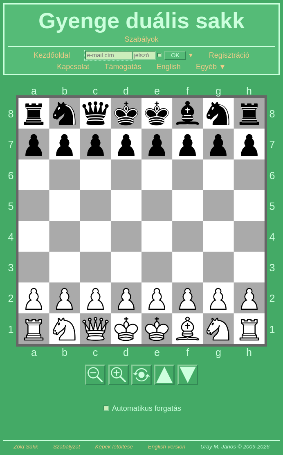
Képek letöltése (114, 447)
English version (167, 447)
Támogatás (122, 67)
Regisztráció (229, 55)
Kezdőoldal (52, 55)
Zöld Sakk (25, 447)
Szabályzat (66, 447)
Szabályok (141, 39)
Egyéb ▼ (211, 67)
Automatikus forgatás (142, 408)
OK (175, 55)
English (169, 67)
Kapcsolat (73, 67)
